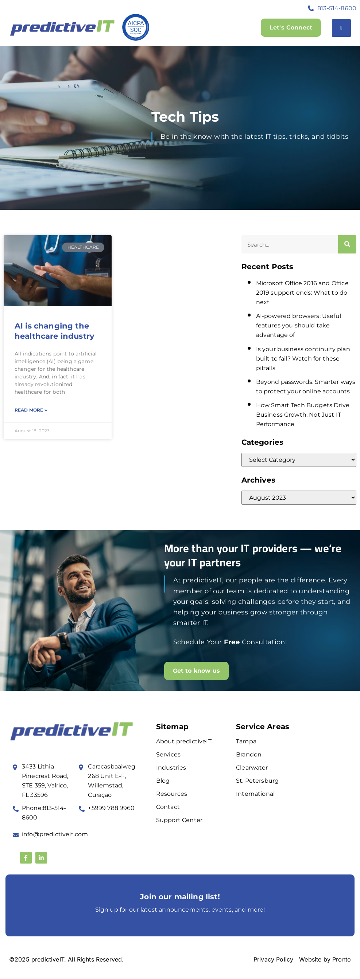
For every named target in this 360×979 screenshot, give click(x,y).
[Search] (347, 244)
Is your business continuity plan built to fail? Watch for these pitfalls (303, 358)
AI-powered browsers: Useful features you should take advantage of (298, 325)
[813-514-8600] (311, 8)
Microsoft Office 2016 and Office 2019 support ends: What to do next (302, 293)
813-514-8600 (336, 8)
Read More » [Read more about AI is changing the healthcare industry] (31, 410)
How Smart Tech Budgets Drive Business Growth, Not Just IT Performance (302, 415)
